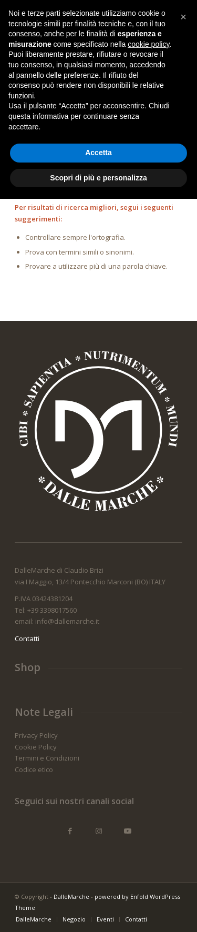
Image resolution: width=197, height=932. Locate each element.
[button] (183, 750)
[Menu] (167, 22)
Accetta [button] (98, 886)
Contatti (27, 638)
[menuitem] (143, 22)
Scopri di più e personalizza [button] (98, 910)
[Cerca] (143, 22)
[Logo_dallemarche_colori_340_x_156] (82, 22)
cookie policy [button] (148, 777)
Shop (27, 667)
